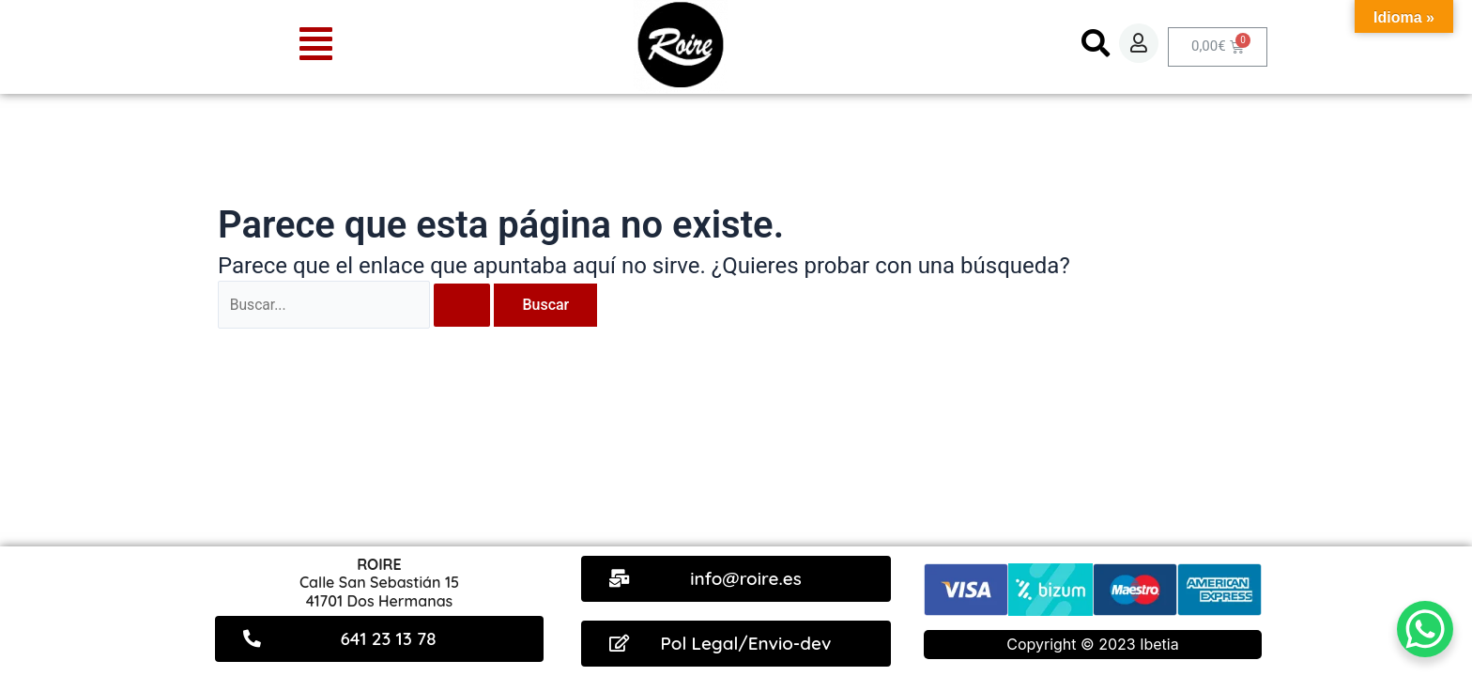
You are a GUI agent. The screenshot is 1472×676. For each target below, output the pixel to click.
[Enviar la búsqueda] (465, 305)
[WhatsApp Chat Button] (1425, 629)
